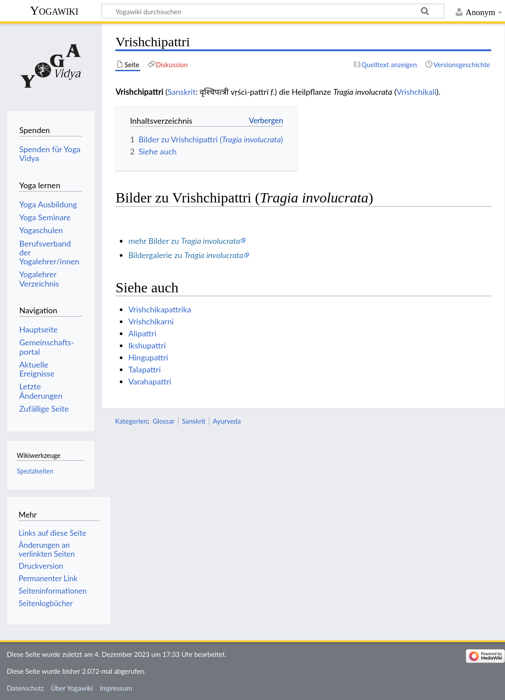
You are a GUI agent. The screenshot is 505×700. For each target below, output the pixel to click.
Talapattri (144, 369)
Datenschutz (25, 688)
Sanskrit (181, 92)
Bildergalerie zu (185, 255)
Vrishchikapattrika (159, 309)
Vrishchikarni (151, 321)
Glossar (164, 421)
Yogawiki (54, 10)
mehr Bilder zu (184, 241)
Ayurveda (227, 421)
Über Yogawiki (72, 688)
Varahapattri (149, 381)
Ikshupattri (147, 345)
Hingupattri (148, 357)
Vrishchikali (416, 92)
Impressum (116, 688)
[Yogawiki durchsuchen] (273, 11)
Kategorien (131, 421)
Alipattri (142, 333)
